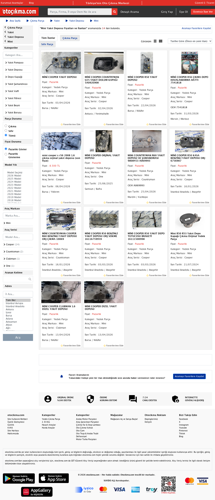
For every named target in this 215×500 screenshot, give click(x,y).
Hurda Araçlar (48, 428)
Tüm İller (18, 300)
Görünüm (146, 41)
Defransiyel (81, 436)
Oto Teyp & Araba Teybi (87, 433)
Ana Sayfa (13, 20)
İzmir (18, 312)
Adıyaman (18, 321)
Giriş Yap (167, 11)
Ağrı (18, 328)
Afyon (18, 324)
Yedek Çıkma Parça (51, 419)
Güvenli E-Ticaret (204, 2)
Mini (94, 20)
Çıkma (12, 126)
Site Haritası (13, 430)
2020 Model (18, 194)
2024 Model (18, 181)
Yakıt (54, 20)
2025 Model (18, 178)
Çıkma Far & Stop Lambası (88, 425)
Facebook (183, 419)
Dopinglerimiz (151, 419)
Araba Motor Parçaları (86, 419)
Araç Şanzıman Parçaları (87, 422)
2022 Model (18, 188)
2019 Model (18, 197)
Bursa (18, 315)
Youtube (183, 428)
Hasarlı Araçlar (49, 425)
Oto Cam (80, 430)
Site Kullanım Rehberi (18, 419)
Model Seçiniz (18, 172)
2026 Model (18, 175)
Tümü (11, 135)
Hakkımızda (13, 433)
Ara (17, 337)
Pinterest (183, 430)
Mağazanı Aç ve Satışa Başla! (124, 419)
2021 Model (18, 191)
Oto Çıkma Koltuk (84, 428)
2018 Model (18, 200)
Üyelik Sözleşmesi (16, 422)
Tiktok (182, 433)
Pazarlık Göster (17, 149)
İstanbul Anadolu (18, 306)
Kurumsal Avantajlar (12, 2)
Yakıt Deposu (75, 20)
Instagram (184, 425)
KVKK (10, 428)
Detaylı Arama (130, 11)
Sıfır (10, 131)
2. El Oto (46, 422)
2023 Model (18, 184)
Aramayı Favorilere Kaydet (196, 28)
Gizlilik (11, 425)
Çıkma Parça (35, 20)
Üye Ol (183, 11)
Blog (31, 2)
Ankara (18, 309)
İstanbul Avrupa (18, 303)
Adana (18, 318)
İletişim (148, 422)
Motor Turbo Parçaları (86, 439)
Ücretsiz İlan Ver (203, 11)
